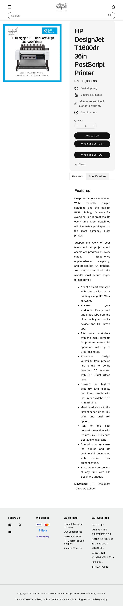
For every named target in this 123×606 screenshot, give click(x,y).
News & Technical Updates (73, 525)
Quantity (78, 120)
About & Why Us (73, 548)
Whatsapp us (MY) (92, 143)
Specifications (97, 176)
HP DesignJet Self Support (74, 542)
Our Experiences (73, 531)
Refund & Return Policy (64, 599)
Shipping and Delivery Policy (93, 599)
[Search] (110, 15)
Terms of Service (24, 599)
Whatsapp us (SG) (92, 154)
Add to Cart (92, 135)
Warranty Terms (72, 536)
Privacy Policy (42, 599)
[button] (9, 6)
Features (77, 176)
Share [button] (79, 164)
